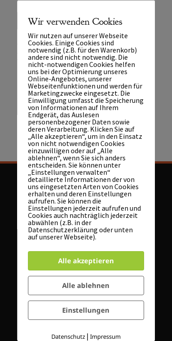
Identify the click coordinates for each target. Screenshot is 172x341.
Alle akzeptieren (86, 260)
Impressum (105, 336)
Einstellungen (86, 310)
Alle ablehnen (86, 284)
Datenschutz (68, 336)
